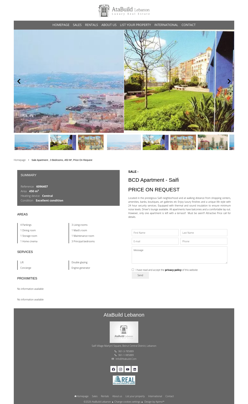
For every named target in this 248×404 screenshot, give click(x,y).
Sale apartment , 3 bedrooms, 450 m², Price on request (62, 160)
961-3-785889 (126, 351)
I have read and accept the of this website (167, 270)
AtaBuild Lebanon (124, 315)
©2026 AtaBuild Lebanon (97, 401)
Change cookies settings (127, 401)
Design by (154, 401)
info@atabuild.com (126, 358)
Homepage (124, 10)
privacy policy (173, 270)
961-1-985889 (126, 355)
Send (140, 275)
